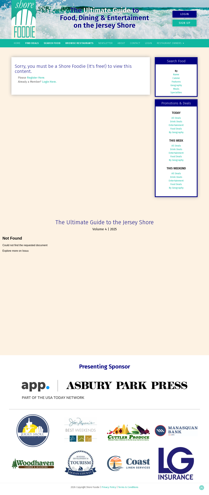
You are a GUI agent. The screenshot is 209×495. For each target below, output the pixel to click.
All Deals (176, 118)
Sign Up (184, 22)
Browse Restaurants (79, 43)
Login (184, 14)
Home (17, 43)
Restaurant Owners (170, 43)
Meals (176, 89)
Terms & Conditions (128, 487)
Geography (176, 85)
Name (176, 74)
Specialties (176, 92)
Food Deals (176, 128)
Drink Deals (176, 121)
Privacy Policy (109, 487)
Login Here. (49, 81)
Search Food (52, 43)
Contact (135, 43)
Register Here (35, 77)
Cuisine (176, 78)
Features (176, 81)
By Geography (176, 132)
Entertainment (176, 125)
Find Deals (32, 43)
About (121, 43)
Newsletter (105, 43)
